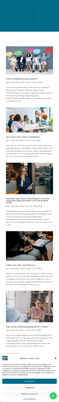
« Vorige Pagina (12, 354)
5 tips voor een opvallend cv (21, 265)
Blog (29, 22)
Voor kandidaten (29, 10)
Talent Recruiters (17, 82)
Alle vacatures (29, 6)
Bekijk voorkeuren (29, 394)
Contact (29, 26)
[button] (55, 358)
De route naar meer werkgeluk (23, 137)
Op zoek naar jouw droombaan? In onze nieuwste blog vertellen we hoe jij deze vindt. (27, 200)
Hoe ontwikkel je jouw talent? (22, 79)
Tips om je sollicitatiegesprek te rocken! (27, 327)
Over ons (29, 18)
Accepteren (29, 381)
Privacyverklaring (29, 399)
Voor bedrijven (29, 14)
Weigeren (29, 387)
